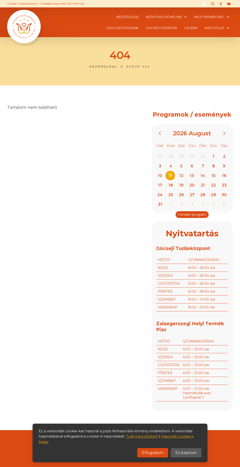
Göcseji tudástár (161, 28)
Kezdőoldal (127, 17)
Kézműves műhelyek (164, 17)
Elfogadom (152, 452)
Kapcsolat (214, 28)
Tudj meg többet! (142, 436)
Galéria (191, 28)
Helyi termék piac (209, 17)
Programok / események (192, 114)
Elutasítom (186, 452)
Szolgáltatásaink (122, 28)
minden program (192, 214)
